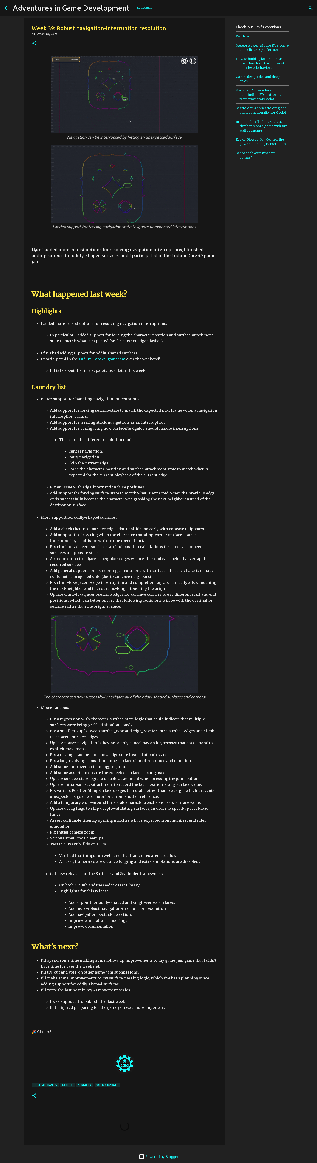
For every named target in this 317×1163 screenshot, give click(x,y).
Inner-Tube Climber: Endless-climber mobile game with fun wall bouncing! (261, 126)
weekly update (107, 1084)
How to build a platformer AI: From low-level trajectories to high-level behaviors (261, 63)
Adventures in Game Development (71, 8)
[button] (34, 43)
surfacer (84, 1084)
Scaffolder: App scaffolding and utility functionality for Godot (261, 110)
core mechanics (45, 1084)
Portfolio (243, 36)
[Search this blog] (289, 8)
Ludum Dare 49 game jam (102, 359)
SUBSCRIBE (144, 7)
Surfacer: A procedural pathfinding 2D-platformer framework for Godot (259, 94)
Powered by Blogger (158, 1157)
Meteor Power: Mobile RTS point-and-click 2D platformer (262, 47)
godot (67, 1084)
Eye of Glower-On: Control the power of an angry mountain (261, 141)
